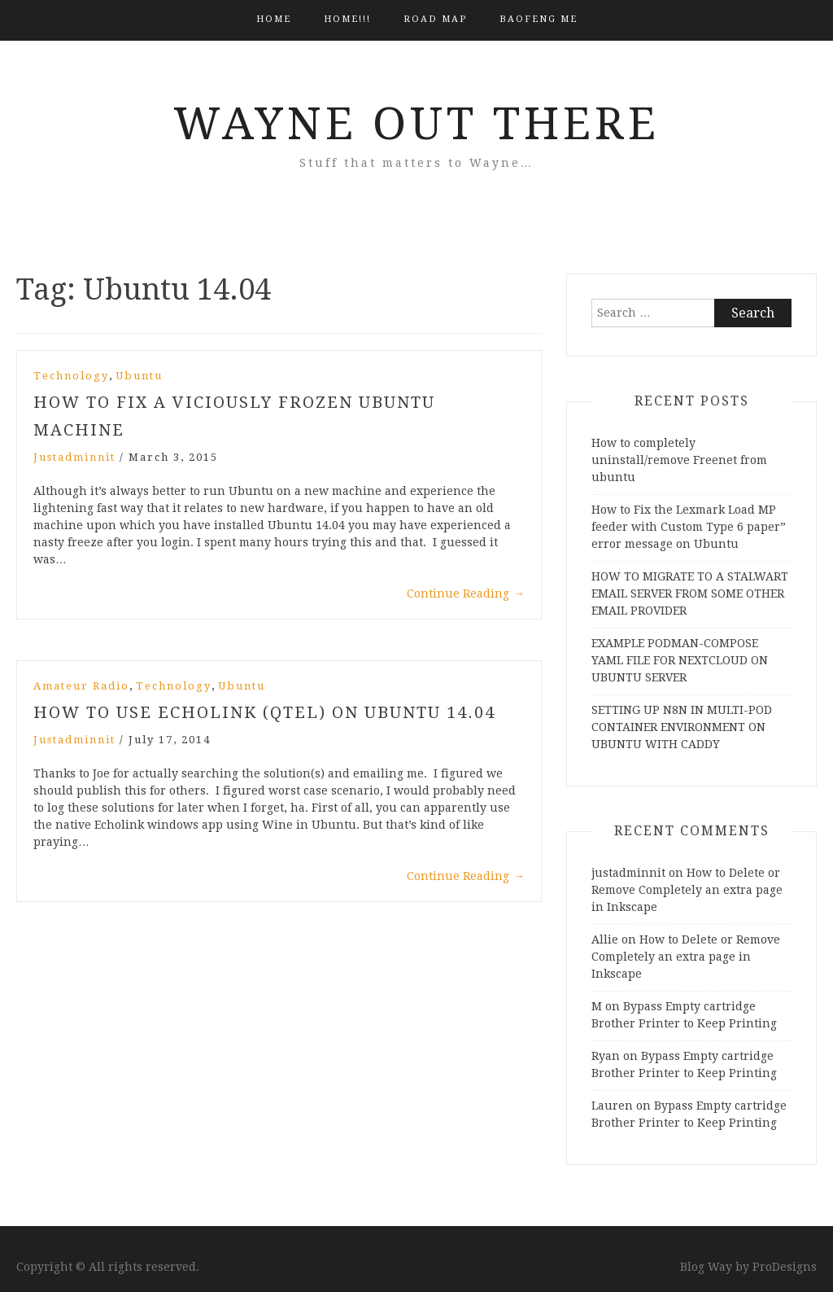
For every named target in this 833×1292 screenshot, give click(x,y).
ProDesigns (784, 1266)
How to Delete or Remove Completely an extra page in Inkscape (687, 889)
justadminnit (74, 457)
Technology (71, 376)
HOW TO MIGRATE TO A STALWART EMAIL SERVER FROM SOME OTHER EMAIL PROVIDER (689, 593)
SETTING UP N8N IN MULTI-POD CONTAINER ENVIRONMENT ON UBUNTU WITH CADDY (681, 727)
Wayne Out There (416, 124)
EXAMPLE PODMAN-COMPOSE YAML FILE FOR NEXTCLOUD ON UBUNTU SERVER (679, 660)
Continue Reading (466, 593)
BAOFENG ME (538, 19)
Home (273, 19)
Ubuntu (139, 376)
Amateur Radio (81, 686)
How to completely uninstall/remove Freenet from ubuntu (679, 460)
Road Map (435, 19)
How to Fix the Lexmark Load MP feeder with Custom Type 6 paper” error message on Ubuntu (688, 526)
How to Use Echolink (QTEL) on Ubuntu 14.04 (264, 712)
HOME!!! (347, 19)
